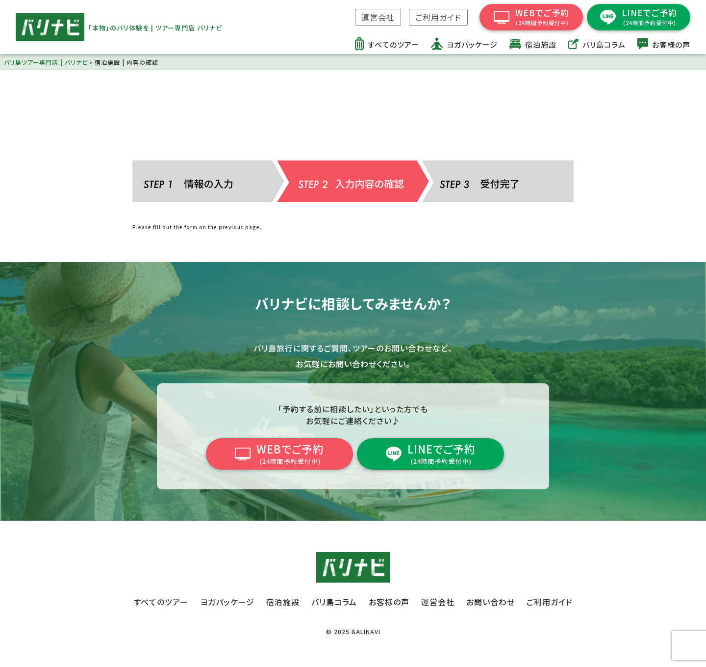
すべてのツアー (161, 602)
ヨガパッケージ (227, 602)
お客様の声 (389, 602)
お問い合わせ (490, 602)
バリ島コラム (334, 602)
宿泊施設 (283, 602)
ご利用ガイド (438, 17)
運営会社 (378, 17)
